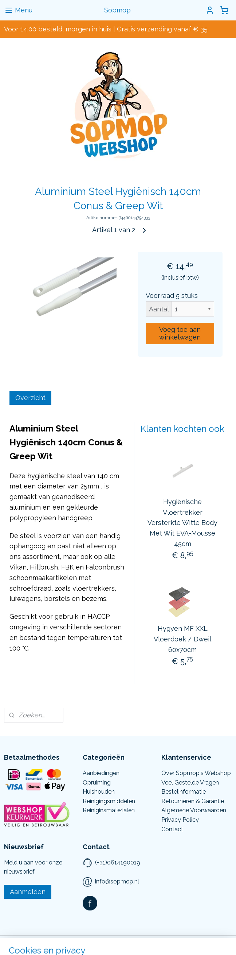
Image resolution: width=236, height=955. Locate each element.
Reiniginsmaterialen (109, 810)
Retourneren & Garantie (192, 801)
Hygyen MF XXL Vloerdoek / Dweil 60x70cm (182, 639)
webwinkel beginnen (126, 941)
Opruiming (97, 782)
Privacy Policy (180, 819)
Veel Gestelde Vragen (190, 782)
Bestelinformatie (183, 791)
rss (100, 941)
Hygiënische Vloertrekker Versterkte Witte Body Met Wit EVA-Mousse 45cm (182, 523)
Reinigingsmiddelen (109, 801)
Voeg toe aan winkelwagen (180, 333)
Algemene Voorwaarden (193, 810)
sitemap (87, 941)
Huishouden (99, 791)
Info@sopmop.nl (117, 881)
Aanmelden (28, 891)
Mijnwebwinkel (188, 941)
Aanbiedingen (101, 773)
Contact (172, 829)
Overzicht (30, 398)
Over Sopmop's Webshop (196, 773)
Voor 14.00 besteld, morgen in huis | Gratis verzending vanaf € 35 (106, 29)
